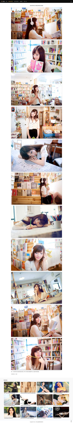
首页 (6, 1)
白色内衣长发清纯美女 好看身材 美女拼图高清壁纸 (28, 393)
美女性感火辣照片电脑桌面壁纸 (58, 405)
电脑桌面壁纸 (10, 1)
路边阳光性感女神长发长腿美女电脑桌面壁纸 (27, 418)
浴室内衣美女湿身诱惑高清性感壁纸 (9, 405)
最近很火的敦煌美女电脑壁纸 (41, 405)
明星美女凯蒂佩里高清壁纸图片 (58, 393)
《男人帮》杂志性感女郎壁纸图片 (25, 405)
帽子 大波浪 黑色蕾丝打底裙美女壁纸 (9, 393)
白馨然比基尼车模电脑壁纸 (57, 418)
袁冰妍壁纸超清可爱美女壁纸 (8, 418)
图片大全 (25, 1)
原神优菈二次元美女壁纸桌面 (41, 418)
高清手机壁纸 (16, 1)
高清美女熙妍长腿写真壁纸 (41, 393)
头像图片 (21, 1)
